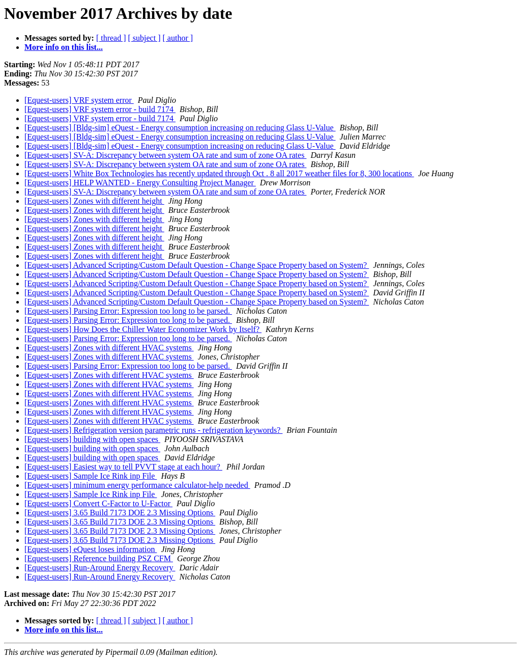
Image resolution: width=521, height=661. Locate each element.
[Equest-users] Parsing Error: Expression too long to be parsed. (128, 311)
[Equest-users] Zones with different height (94, 201)
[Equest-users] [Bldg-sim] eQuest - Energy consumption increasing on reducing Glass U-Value (180, 127)
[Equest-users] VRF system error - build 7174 (100, 109)
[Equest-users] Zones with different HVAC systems (109, 347)
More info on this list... (63, 47)
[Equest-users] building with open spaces (92, 439)
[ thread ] (111, 38)
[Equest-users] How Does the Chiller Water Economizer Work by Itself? (143, 329)
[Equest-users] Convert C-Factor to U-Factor (98, 503)
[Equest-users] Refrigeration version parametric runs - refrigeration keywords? (153, 430)
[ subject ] (144, 38)
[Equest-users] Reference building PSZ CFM (98, 558)
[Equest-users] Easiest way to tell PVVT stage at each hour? (123, 466)
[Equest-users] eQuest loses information (90, 549)
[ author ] (178, 38)
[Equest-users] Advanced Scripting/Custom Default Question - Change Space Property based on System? (196, 265)
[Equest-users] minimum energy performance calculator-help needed (137, 485)
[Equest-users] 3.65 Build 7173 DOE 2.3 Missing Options (119, 512)
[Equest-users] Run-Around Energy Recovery (100, 567)
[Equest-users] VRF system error (79, 100)
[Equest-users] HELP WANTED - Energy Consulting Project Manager (140, 182)
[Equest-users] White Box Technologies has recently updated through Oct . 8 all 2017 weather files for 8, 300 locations (219, 173)
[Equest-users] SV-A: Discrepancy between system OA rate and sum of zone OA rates (165, 155)
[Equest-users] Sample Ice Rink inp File (90, 476)
